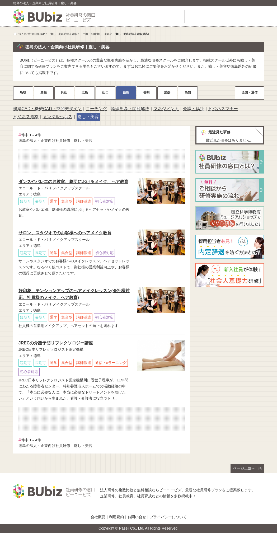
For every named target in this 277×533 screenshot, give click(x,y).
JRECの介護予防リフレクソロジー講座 (55, 343)
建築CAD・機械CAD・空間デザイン (47, 108)
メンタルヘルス (57, 116)
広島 (85, 92)
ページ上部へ (247, 468)
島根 (43, 92)
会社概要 (98, 517)
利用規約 (116, 517)
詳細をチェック (161, 211)
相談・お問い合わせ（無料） (225, 16)
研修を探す (136, 16)
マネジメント (166, 108)
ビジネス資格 (26, 116)
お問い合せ (137, 517)
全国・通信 (249, 92)
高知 (188, 92)
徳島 (126, 92)
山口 (105, 92)
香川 (146, 92)
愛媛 (167, 92)
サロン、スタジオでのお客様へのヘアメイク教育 (64, 233)
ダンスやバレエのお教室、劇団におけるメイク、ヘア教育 (73, 181)
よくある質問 (167, 16)
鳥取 (23, 92)
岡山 (64, 92)
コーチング (96, 108)
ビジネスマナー (223, 108)
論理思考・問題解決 (130, 108)
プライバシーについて (168, 517)
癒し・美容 (88, 116)
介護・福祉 (193, 108)
